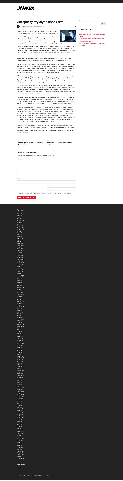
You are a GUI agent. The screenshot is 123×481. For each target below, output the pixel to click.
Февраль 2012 (20, 388)
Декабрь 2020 (20, 272)
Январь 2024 (20, 244)
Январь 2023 (20, 258)
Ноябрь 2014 (20, 341)
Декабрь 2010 (20, 413)
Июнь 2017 (19, 311)
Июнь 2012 (19, 381)
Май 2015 (19, 330)
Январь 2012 (20, 390)
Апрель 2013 (20, 367)
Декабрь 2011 (20, 392)
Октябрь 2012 (20, 374)
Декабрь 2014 (20, 339)
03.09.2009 (30, 26)
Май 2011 (19, 404)
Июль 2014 (19, 348)
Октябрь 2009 (20, 437)
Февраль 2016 (20, 325)
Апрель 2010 (20, 427)
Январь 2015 (20, 337)
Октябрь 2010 (20, 416)
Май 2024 (19, 237)
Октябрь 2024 (20, 228)
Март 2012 (19, 386)
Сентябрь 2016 (20, 319)
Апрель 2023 (20, 256)
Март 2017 (19, 314)
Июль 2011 (19, 400)
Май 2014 (19, 351)
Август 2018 (20, 297)
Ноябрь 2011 (20, 393)
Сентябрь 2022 (20, 265)
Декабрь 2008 (20, 455)
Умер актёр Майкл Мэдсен (86, 41)
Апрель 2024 (20, 238)
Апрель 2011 (20, 406)
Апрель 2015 (20, 332)
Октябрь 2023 (20, 249)
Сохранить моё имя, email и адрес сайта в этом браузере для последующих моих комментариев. (44, 193)
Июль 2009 (19, 443)
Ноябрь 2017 (20, 305)
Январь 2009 (20, 453)
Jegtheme (46, 476)
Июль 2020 (19, 279)
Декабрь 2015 (20, 327)
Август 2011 (20, 399)
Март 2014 (19, 355)
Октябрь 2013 (20, 362)
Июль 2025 (19, 214)
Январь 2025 (20, 223)
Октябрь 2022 (20, 263)
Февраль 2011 (20, 409)
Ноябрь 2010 (20, 414)
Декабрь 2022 (20, 260)
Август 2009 (20, 441)
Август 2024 (20, 231)
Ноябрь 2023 (20, 247)
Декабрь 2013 (20, 358)
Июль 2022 (19, 267)
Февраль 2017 (20, 316)
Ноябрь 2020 (20, 274)
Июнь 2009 (19, 444)
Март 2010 (19, 429)
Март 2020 (19, 286)
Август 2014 (20, 346)
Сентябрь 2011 (20, 397)
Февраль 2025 (20, 221)
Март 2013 (19, 369)
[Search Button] (105, 16)
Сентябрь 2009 (20, 439)
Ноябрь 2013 (20, 360)
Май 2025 (19, 216)
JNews (21, 476)
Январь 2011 (20, 411)
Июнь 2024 (19, 235)
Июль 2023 (19, 254)
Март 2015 (19, 333)
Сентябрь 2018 (20, 295)
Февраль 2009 (20, 451)
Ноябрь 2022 (20, 261)
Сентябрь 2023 (20, 251)
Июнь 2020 (19, 281)
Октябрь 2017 (20, 307)
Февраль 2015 (20, 335)
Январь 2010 (20, 432)
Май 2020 (19, 282)
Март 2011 (19, 407)
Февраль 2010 (20, 430)
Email (19, 187)
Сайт (48, 186)
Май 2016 (19, 321)
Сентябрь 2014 (20, 344)
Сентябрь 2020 (20, 275)
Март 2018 (19, 300)
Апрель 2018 (20, 298)
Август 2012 (20, 378)
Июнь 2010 (19, 423)
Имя (18, 179)
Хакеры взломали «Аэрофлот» (87, 33)
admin (23, 26)
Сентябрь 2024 (20, 230)
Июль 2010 (19, 422)
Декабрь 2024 (20, 224)
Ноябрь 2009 (20, 436)
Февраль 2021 (20, 270)
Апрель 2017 (20, 312)
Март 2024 (19, 240)
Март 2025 (19, 219)
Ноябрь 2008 (20, 457)
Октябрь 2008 (20, 458)
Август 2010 (20, 420)
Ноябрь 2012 (20, 372)
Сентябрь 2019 (20, 291)
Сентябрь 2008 (20, 460)
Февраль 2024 (20, 242)
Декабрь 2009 (20, 434)
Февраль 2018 (20, 302)
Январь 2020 (20, 290)
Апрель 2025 (20, 217)
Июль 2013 (19, 363)
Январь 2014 (20, 356)
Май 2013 (19, 365)
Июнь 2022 (19, 268)
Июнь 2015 (19, 328)
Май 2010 (19, 425)
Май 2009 (19, 446)
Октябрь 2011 (20, 395)
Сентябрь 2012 (20, 376)
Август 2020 (20, 277)
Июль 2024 (19, 233)
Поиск (80, 21)
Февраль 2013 (20, 371)
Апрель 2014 (20, 353)
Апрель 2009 (20, 448)
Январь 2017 (20, 318)
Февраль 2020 (20, 288)
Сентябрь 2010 (20, 418)
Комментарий (21, 160)
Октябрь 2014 (20, 342)
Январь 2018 (20, 304)
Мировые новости (39, 26)
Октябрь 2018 (20, 293)
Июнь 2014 (19, 349)
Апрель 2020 (20, 284)
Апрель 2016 (20, 323)
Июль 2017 (19, 309)
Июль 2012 (19, 379)
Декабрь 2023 (20, 246)
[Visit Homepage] (26, 8)
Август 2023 (20, 253)
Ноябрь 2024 (20, 226)
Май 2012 (19, 383)
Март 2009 (19, 450)
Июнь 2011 (19, 402)
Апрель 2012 (20, 385)
